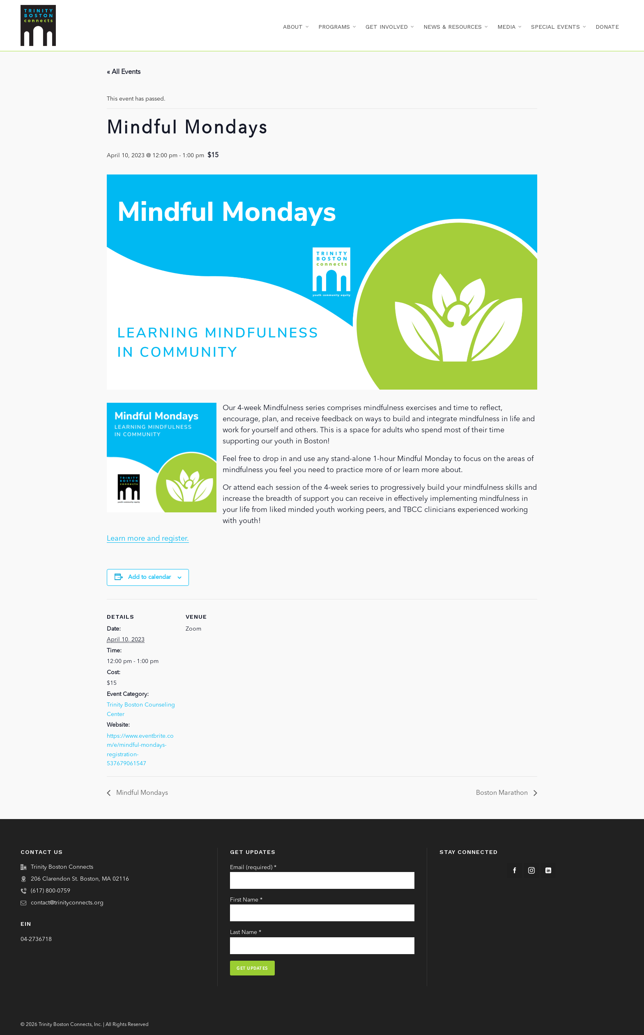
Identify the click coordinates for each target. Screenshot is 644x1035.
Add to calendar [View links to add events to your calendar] (149, 577)
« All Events (123, 72)
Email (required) (253, 867)
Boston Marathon (502, 793)
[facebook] (514, 870)
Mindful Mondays (141, 793)
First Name (246, 900)
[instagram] (531, 870)
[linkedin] (548, 870)
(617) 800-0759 (50, 891)
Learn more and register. (148, 538)
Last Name (245, 932)
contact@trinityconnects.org (67, 903)
